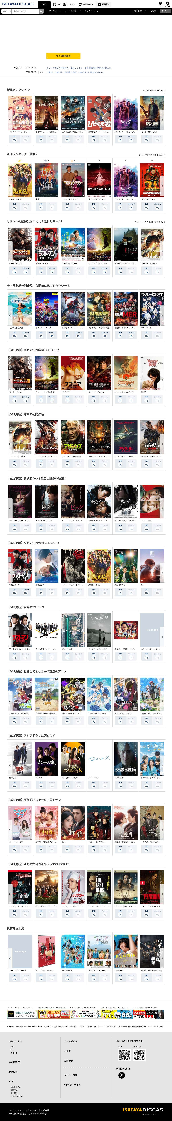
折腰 (64, 842)
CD (58, 4)
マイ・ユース (93, 778)
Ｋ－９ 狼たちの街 (149, 132)
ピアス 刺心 (146, 521)
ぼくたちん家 (67, 649)
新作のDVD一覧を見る (153, 90)
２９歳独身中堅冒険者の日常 (47, 713)
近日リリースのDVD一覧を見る (149, 222)
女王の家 (39, 778)
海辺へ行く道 (67, 971)
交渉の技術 (119, 778)
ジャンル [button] (53, 11)
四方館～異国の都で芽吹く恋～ (48, 842)
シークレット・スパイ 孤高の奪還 (49, 456)
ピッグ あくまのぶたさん (72, 521)
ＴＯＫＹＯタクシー (70, 199)
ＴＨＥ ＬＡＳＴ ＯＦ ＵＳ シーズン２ (105, 906)
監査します (13, 778)
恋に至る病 (40, 585)
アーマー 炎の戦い (149, 264)
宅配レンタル (16, 1086)
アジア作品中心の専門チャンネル (145, 1007)
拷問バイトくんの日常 (123, 713)
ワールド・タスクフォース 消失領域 (155, 456)
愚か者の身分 (120, 585)
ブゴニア (65, 392)
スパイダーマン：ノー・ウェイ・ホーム (77, 328)
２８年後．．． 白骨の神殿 (47, 132)
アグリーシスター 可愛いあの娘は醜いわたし (27, 521)
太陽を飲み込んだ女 (70, 778)
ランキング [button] (89, 11)
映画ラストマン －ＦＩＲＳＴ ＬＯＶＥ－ (53, 264)
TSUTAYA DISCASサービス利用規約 (37, 1026)
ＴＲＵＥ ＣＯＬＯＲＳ (97, 649)
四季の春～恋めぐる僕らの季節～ (154, 778)
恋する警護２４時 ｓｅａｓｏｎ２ (49, 649)
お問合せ (68, 1060)
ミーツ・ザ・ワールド (17, 971)
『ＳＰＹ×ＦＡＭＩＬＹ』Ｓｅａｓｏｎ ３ (26, 132)
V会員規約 (19, 1026)
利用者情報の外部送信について (140, 1026)
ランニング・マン (148, 199)
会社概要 (10, 1026)
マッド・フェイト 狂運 (97, 521)
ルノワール (119, 971)
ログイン (168, 6)
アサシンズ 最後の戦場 (71, 456)
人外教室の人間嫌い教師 (18, 713)
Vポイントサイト (72, 1084)
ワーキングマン (15, 264)
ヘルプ (153, 11)
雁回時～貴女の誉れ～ (97, 842)
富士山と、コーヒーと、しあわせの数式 (103, 971)
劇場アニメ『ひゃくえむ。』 (99, 132)
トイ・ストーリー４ (43, 328)
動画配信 (105, 4)
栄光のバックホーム (70, 264)
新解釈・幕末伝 (15, 199)
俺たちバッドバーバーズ (150, 649)
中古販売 (14, 1093)
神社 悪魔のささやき (44, 521)
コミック (71, 4)
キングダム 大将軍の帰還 (98, 328)
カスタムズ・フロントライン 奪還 (75, 132)
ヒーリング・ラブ (16, 842)
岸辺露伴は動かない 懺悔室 (126, 264)
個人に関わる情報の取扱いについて (91, 1026)
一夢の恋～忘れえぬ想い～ (151, 842)
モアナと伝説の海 (16, 328)
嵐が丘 (143, 392)
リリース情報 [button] (70, 11)
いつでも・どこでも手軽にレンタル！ (20, 1007)
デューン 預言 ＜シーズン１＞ (128, 906)
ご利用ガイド (139, 11)
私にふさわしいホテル (44, 971)
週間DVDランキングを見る (151, 155)
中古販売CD (88, 4)
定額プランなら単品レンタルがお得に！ (115, 1007)
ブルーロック (146, 328)
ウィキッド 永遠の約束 (97, 264)
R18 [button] (164, 11)
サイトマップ (158, 1026)
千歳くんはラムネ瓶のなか (98, 713)
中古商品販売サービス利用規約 (64, 1026)
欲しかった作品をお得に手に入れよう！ (52, 1007)
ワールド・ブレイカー (97, 392)
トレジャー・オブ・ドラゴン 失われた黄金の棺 (107, 456)
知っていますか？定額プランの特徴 (82, 1007)
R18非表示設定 (16, 1096)
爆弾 (37, 199)
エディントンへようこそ (124, 392)
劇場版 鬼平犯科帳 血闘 (151, 971)
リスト (160, 6)
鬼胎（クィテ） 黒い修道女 (126, 521)
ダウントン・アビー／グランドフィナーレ (52, 906)
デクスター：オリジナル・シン (74, 906)
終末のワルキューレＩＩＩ (72, 713)
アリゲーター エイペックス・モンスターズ (132, 456)
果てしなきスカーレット (97, 199)
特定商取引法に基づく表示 (116, 1026)
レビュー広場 (70, 1074)
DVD (44, 4)
